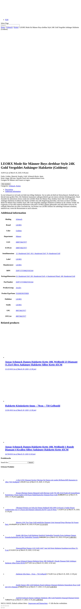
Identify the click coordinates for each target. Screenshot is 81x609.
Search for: (4, 462)
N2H (6, 20)
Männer (18, 236)
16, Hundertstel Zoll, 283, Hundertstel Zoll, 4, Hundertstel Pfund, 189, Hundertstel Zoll (45, 276)
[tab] (42, 190)
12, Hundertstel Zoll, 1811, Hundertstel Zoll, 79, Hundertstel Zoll (38, 253)
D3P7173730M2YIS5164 (24, 271)
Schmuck (9, 27)
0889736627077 (21, 242)
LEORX (19, 225)
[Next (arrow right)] (4, 607)
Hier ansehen (6, 184)
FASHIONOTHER (22, 293)
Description (9, 189)
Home (3, 27)
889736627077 (21, 310)
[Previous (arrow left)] (2, 607)
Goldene (19, 231)
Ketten (16, 27)
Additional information (13, 191)
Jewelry (18, 288)
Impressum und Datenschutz (38, 603)
